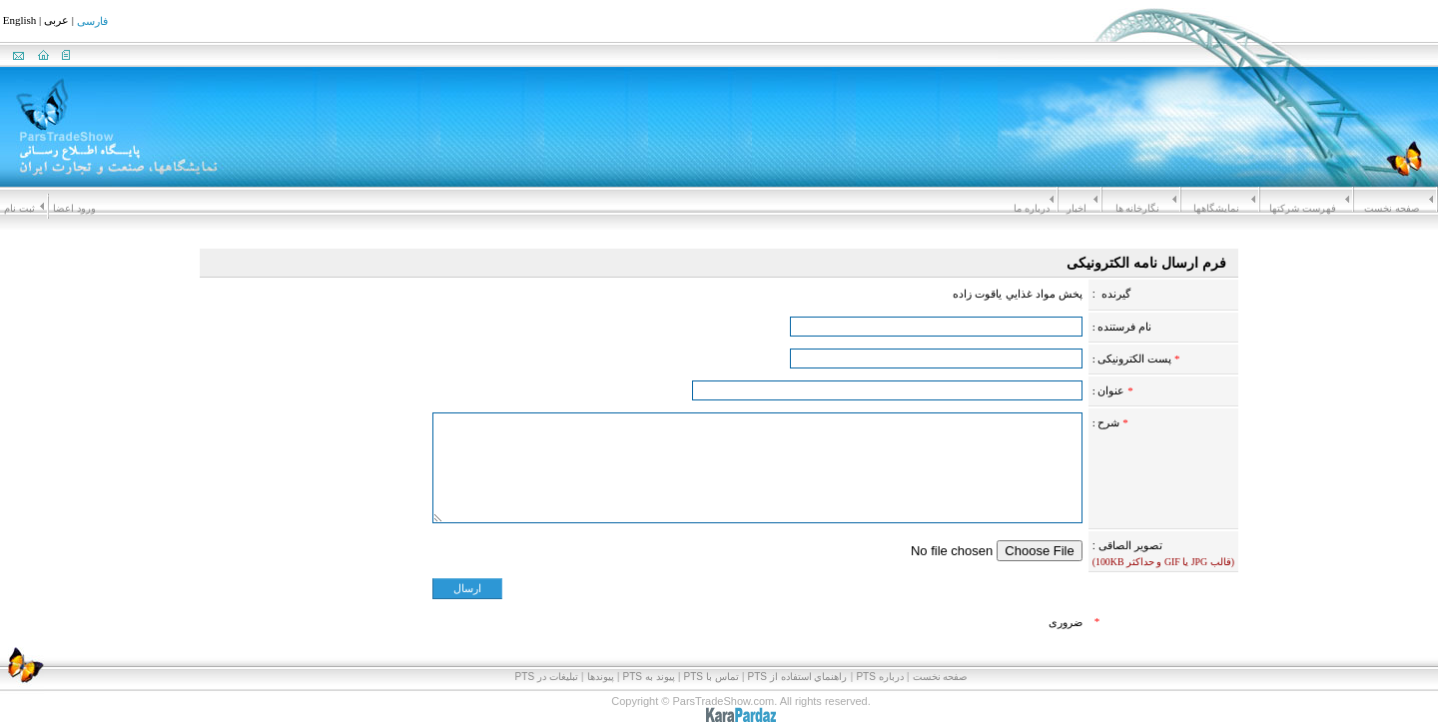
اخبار (1076, 208)
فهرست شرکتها (1302, 208)
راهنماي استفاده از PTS (798, 676)
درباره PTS (879, 676)
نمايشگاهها (1216, 208)
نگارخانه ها (1137, 208)
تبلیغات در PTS (546, 676)
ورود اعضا (74, 208)
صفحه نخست (1391, 208)
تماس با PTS (711, 676)
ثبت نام (19, 208)
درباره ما (1032, 208)
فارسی (92, 22)
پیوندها (600, 676)
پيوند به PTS (649, 676)
